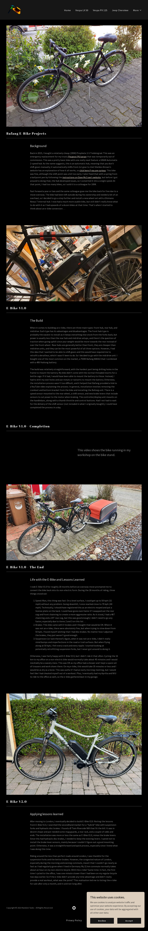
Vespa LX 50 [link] (81, 10)
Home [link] (67, 10)
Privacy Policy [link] (74, 920)
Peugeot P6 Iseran (77, 156)
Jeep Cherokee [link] (120, 10)
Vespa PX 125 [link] (100, 10)
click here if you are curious (92, 170)
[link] (13, 9)
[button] (137, 10)
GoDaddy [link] (138, 907)
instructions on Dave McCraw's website (81, 177)
